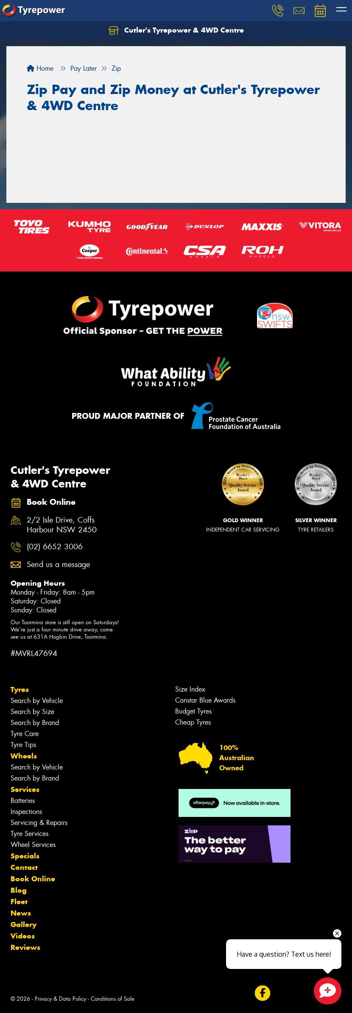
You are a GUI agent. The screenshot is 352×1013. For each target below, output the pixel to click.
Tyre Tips (23, 744)
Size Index (190, 689)
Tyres (20, 689)
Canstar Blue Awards (205, 700)
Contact (24, 867)
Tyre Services (29, 833)
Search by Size (32, 711)
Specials (25, 856)
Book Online (33, 878)
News (21, 913)
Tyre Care (25, 733)
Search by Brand (35, 722)
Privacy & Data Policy (60, 998)
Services (25, 789)
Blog (19, 890)
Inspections (26, 811)
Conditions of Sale (112, 998)
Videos (23, 936)
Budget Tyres (193, 711)
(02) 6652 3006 (55, 547)
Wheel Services (33, 844)
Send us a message (58, 565)
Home (40, 68)
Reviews (25, 947)
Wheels (24, 756)
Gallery (23, 924)
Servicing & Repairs (39, 822)
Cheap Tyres (193, 722)
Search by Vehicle (37, 700)
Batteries (23, 800)
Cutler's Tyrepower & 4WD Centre (176, 30)
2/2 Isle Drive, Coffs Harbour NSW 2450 (62, 525)
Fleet (19, 901)
